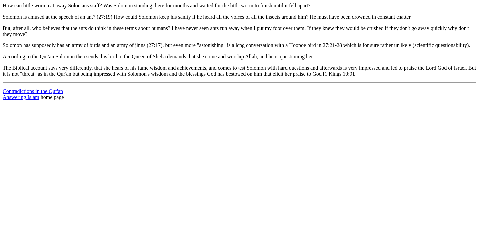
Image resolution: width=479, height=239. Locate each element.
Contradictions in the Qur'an (33, 91)
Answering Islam (21, 97)
